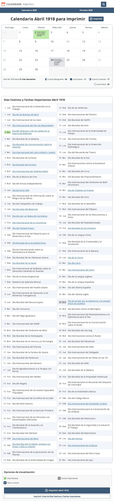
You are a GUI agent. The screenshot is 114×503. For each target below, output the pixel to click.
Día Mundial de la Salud (24, 263)
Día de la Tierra (75, 257)
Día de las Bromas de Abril (25, 114)
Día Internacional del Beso (25, 438)
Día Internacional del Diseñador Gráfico (87, 403)
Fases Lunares (11, 482)
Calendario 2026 (29, 9)
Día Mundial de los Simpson (82, 228)
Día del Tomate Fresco (23, 228)
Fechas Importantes (68, 478)
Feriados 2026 (86, 9)
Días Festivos (11, 478)
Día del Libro (74, 263)
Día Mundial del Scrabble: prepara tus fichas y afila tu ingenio (31, 445)
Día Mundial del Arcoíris (24, 164)
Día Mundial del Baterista (25, 209)
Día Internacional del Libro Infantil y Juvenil (33, 152)
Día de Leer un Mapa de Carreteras (29, 216)
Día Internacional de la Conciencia (29, 222)
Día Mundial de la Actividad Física (29, 243)
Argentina (28, 3)
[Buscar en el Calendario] (103, 3)
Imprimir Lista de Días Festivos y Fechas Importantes (57, 496)
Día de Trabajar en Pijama (81, 190)
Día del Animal (75, 438)
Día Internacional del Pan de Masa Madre (33, 125)
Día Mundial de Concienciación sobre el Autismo (32, 145)
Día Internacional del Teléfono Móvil (30, 171)
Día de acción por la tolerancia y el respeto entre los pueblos (89, 302)
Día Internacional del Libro (81, 270)
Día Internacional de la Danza (82, 445)
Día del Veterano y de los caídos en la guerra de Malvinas (30, 132)
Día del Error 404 (20, 190)
